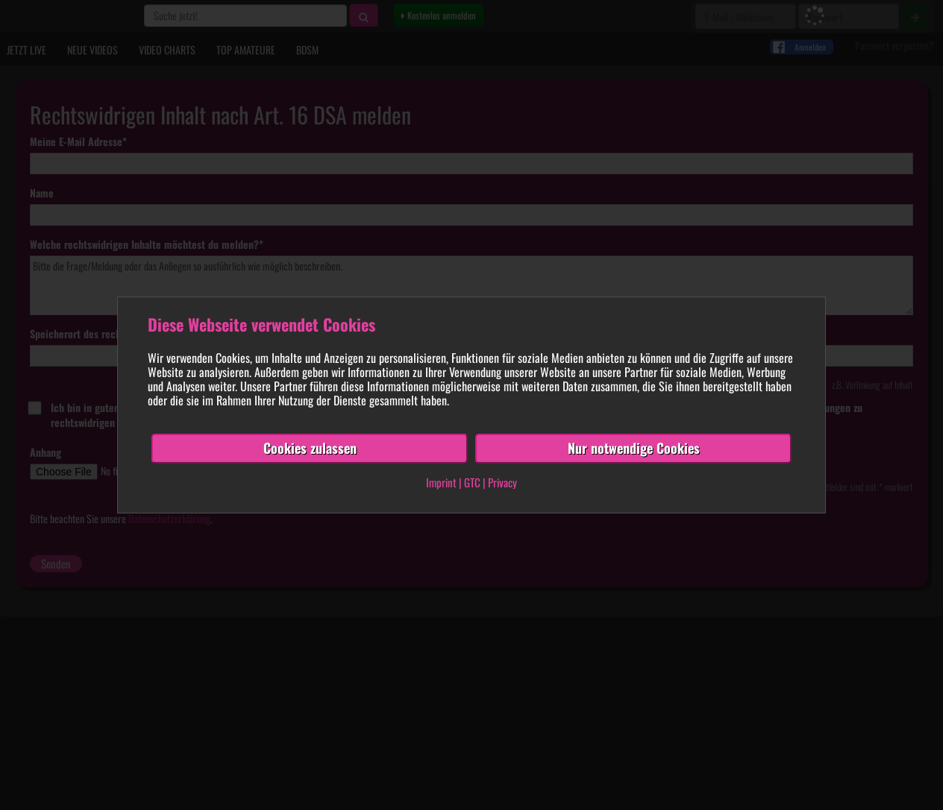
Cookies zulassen (310, 448)
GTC (472, 482)
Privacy (502, 482)
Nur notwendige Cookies (634, 448)
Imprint (441, 482)
